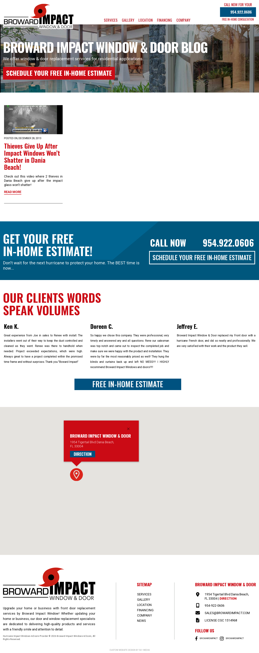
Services (111, 20)
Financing (164, 20)
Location (145, 20)
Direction (83, 454)
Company (183, 20)
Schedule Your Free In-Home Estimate (59, 72)
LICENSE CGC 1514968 (221, 620)
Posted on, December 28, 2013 (22, 138)
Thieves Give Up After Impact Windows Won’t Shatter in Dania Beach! (32, 156)
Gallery (128, 20)
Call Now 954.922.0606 (202, 242)
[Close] (128, 429)
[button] (76, 474)
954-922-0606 (214, 605)
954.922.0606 (241, 12)
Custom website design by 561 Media (130, 650)
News (141, 621)
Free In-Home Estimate (127, 384)
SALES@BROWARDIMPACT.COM (227, 613)
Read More (12, 192)
